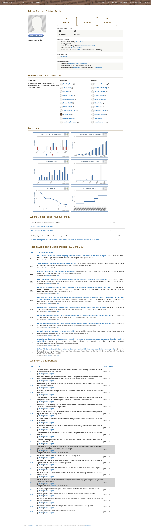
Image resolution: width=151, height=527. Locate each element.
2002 (31, 414)
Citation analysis (49, 374)
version (53, 453)
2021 (31, 495)
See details (79, 42)
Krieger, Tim (67, 114)
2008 (31, 421)
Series (38, 2)
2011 (31, 469)
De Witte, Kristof (68, 118)
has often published (88, 46)
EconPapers (63, 57)
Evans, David (67, 103)
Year (32, 252)
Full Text (40, 374)
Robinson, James (100, 110)
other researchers (76, 48)
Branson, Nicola (68, 99)
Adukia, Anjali (67, 107)
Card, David (98, 107)
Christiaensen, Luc (69, 110)
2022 (31, 379)
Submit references (135, 2)
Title (39, 366)
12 (79, 50)
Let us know (98, 67)
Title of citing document (46, 252)
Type (105, 366)
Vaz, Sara (66, 91)
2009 (31, 393)
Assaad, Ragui (99, 95)
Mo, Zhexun (67, 88)
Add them (76, 67)
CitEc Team (88, 525)
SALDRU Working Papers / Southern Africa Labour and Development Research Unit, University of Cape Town (65, 240)
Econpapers (48, 259)
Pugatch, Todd (67, 95)
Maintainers (123, 2)
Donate (114, 2)
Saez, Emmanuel (100, 122)
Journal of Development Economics (42, 226)
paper (58, 259)
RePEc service (33, 525)
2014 (31, 428)
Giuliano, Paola (99, 114)
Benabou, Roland (100, 84)
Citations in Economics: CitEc (13, 3)
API (108, 2)
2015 (31, 442)
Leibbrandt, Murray (100, 88)
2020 (31, 463)
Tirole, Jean (98, 118)
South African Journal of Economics (42, 230)
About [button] (146, 2)
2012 (31, 475)
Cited (112, 366)
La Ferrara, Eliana (100, 99)
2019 (31, 372)
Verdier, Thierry (99, 91)
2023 (31, 386)
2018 (31, 400)
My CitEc (101, 2)
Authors (30, 2)
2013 (31, 483)
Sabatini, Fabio (68, 84)
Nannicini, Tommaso (70, 122)
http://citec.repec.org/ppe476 (77, 63)
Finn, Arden (98, 103)
